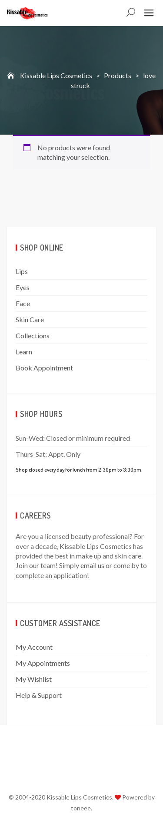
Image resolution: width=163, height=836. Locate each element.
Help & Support (39, 695)
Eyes (23, 287)
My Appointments (43, 663)
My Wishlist (34, 679)
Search (131, 13)
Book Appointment (44, 367)
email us (92, 565)
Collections (33, 335)
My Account (34, 647)
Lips (22, 271)
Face (23, 303)
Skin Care (30, 319)
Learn (24, 351)
